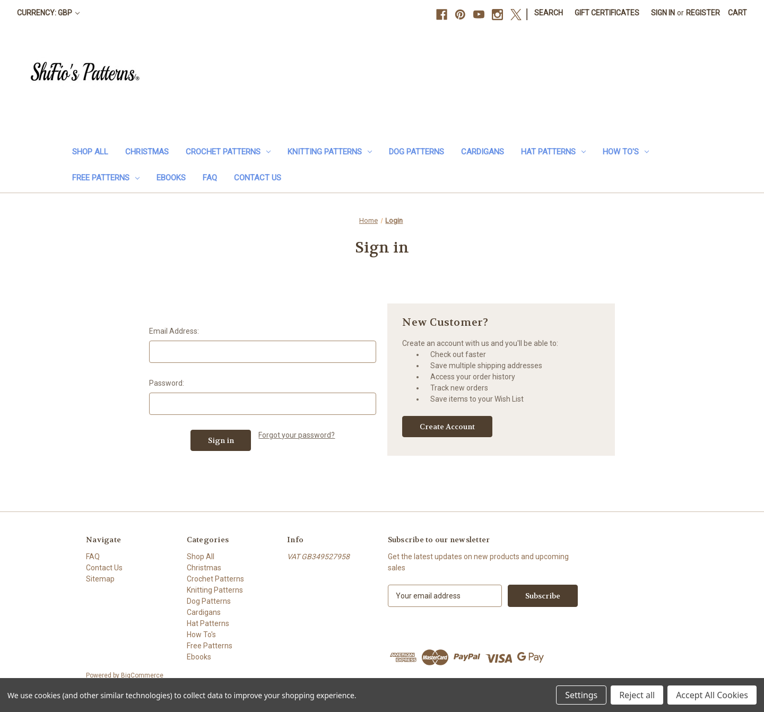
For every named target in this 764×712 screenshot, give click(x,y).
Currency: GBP (48, 12)
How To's (626, 152)
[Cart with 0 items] (737, 13)
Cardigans (482, 152)
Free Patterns (106, 178)
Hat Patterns (553, 152)
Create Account (447, 426)
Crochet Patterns (228, 152)
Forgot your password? (296, 435)
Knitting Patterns (330, 152)
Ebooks (171, 178)
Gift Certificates (607, 12)
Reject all (637, 695)
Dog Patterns (416, 152)
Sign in (663, 12)
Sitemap (100, 579)
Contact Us (257, 178)
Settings (581, 695)
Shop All (90, 152)
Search (548, 12)
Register (703, 12)
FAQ (210, 178)
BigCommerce (142, 675)
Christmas (147, 152)
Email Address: (174, 331)
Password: (166, 383)
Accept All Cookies (712, 695)
